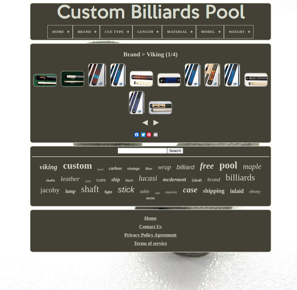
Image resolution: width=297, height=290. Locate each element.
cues (101, 180)
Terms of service (150, 243)
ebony (255, 191)
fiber (148, 169)
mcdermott (174, 179)
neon (150, 198)
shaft (90, 189)
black (129, 180)
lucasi (148, 178)
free (207, 166)
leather (70, 178)
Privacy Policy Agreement (150, 235)
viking (48, 167)
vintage (133, 168)
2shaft (197, 180)
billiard (185, 167)
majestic (171, 192)
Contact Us (150, 226)
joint (88, 181)
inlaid (237, 191)
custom (77, 165)
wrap (164, 167)
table (144, 191)
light (108, 192)
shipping (213, 190)
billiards (240, 177)
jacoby (50, 190)
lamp (70, 191)
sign (157, 192)
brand (213, 179)
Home (150, 218)
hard (100, 169)
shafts (50, 180)
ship (115, 179)
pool (228, 165)
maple (252, 166)
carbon (115, 168)
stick (126, 189)
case (190, 189)
